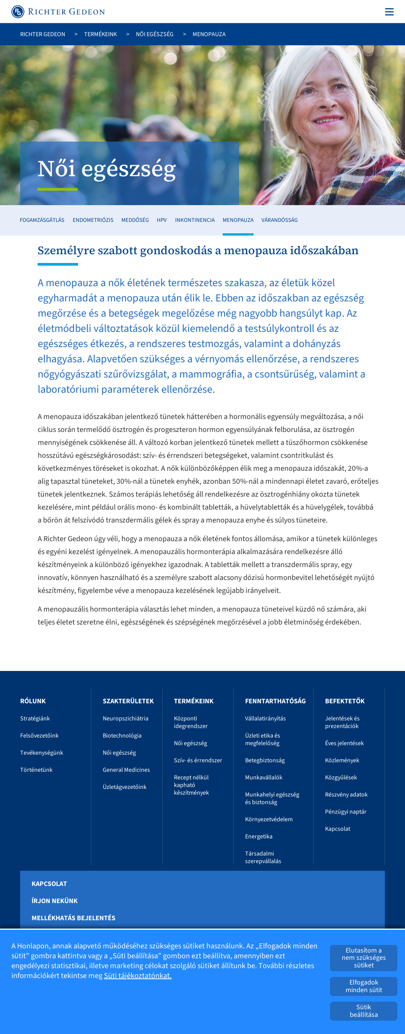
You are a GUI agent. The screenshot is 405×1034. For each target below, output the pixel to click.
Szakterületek (128, 701)
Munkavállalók (263, 777)
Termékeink (100, 34)
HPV (162, 220)
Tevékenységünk (41, 753)
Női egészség (155, 34)
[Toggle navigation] (388, 12)
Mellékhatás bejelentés (73, 918)
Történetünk (36, 770)
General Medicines (126, 770)
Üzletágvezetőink (125, 787)
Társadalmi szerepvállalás (263, 857)
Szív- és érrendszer (198, 760)
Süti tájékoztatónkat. (138, 975)
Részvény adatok (346, 794)
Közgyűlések (341, 777)
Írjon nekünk (55, 901)
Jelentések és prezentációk (342, 722)
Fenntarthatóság (275, 701)
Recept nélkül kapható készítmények (191, 785)
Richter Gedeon (42, 34)
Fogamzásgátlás (42, 220)
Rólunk (33, 701)
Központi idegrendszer (191, 722)
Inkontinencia (195, 220)
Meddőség (135, 220)
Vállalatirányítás (265, 718)
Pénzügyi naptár (346, 812)
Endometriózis (93, 220)
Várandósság (279, 220)
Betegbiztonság (265, 760)
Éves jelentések (344, 743)
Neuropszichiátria (125, 718)
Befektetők (345, 701)
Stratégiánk (35, 718)
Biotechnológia (122, 735)
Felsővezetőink (39, 735)
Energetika (259, 836)
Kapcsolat (337, 829)
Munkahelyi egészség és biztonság (272, 798)
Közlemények (342, 760)
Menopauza (238, 220)
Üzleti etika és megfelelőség (262, 739)
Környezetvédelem (269, 819)
